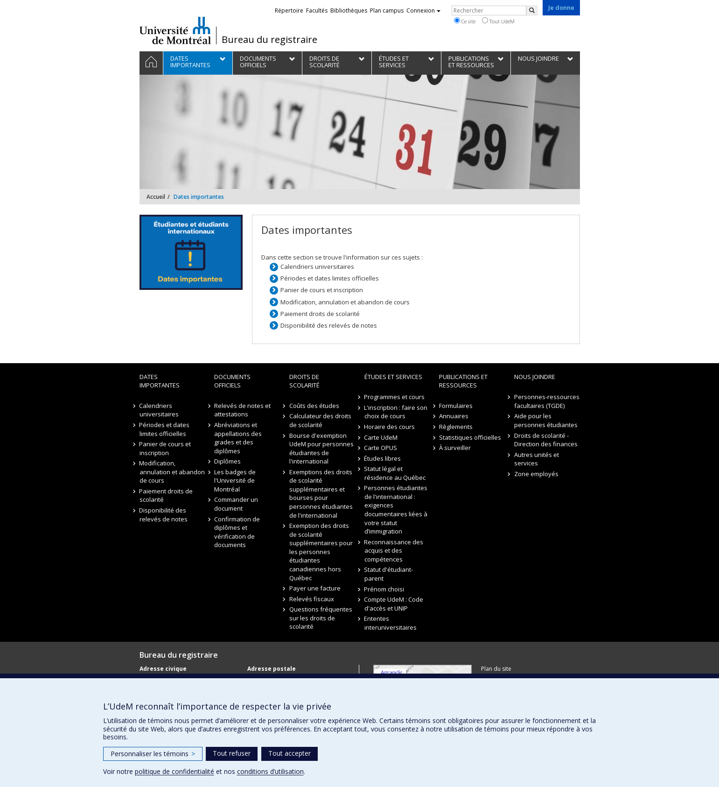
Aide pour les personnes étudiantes (546, 420)
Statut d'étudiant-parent (388, 574)
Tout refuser (232, 753)
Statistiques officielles (470, 437)
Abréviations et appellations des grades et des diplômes (238, 438)
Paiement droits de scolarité (320, 313)
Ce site (464, 21)
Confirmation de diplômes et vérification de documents (237, 532)
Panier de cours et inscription (321, 290)
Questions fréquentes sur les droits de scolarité (320, 618)
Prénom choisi (384, 589)
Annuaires (453, 416)
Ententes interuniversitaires (390, 623)
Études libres (382, 458)
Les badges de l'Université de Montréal (235, 480)
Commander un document (236, 504)
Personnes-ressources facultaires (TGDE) (546, 401)
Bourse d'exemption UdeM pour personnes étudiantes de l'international (321, 448)
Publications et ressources (463, 381)
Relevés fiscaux (311, 599)
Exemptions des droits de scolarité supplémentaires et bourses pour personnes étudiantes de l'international (321, 494)
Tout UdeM (498, 21)
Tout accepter (289, 753)
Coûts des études (314, 405)
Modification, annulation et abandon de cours (345, 302)
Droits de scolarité (304, 381)
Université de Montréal (175, 30)
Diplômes (227, 461)
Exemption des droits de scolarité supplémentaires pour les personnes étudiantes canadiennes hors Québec (321, 551)
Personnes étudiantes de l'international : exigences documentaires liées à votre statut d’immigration (396, 509)
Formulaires (456, 405)
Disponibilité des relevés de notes (328, 325)
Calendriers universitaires (317, 266)
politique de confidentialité (174, 771)
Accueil (156, 197)
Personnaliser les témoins (153, 753)
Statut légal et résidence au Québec (395, 473)
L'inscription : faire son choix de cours (396, 412)
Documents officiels (232, 381)
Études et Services (393, 376)
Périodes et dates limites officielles (329, 278)
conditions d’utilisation (270, 771)
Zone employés (536, 474)
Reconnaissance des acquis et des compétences (394, 550)
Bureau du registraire (269, 39)
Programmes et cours (394, 397)
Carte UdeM (381, 437)
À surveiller (455, 447)
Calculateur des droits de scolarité (320, 420)
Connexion (423, 10)
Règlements (456, 426)
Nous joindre (534, 376)
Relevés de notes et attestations (242, 410)
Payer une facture (315, 588)
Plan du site (496, 669)
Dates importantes (160, 381)
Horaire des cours (389, 426)
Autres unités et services (536, 459)
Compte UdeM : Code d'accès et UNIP (394, 603)
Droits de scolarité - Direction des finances (546, 440)
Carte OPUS (381, 447)
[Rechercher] (532, 10)
